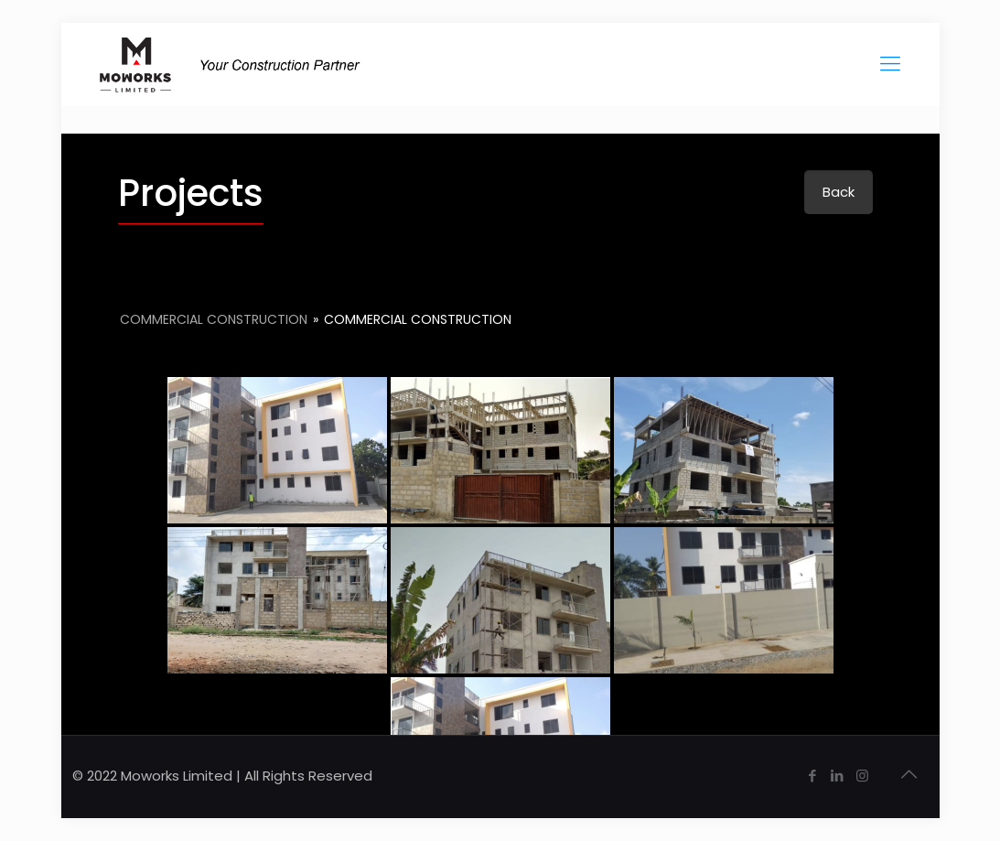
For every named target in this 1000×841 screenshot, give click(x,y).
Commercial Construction (215, 319)
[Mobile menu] (890, 64)
